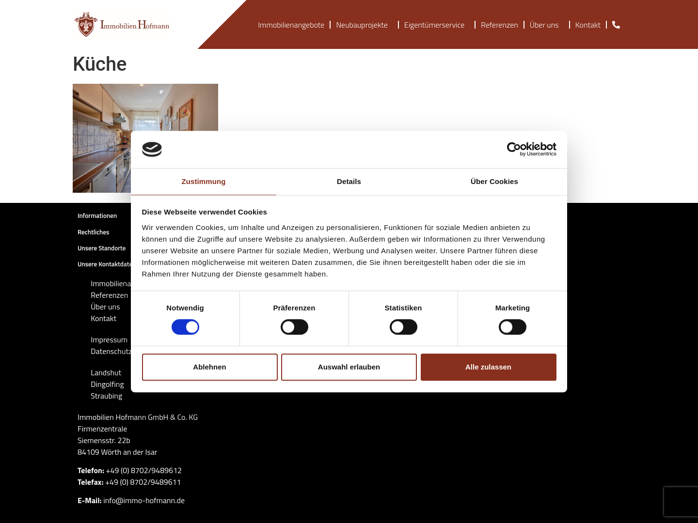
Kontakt (588, 25)
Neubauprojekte (364, 25)
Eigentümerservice (436, 25)
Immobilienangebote (291, 25)
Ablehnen (209, 367)
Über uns (547, 25)
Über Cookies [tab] (494, 181)
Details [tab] (349, 181)
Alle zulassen (488, 367)
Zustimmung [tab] (204, 181)
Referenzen (499, 25)
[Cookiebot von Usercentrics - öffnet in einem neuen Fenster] (514, 149)
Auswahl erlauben (349, 367)
